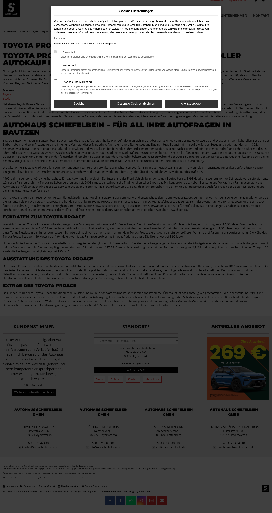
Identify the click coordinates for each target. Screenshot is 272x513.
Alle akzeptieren (191, 103)
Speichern (80, 103)
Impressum (60, 38)
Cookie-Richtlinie (193, 32)
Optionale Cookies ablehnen (136, 103)
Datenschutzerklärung (168, 32)
